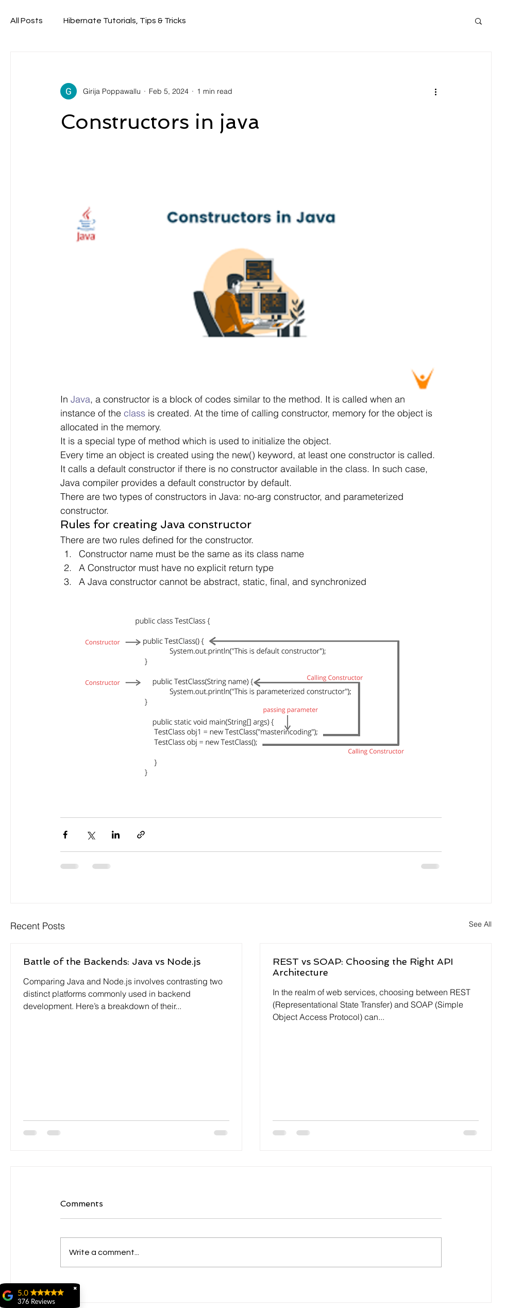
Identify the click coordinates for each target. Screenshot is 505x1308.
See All (480, 924)
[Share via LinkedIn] (116, 835)
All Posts (26, 20)
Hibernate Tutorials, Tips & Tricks (124, 20)
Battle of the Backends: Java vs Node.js (111, 961)
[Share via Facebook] (65, 835)
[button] (478, 20)
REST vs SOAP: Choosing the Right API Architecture (363, 967)
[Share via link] (141, 835)
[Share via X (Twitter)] (90, 835)
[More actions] (435, 91)
